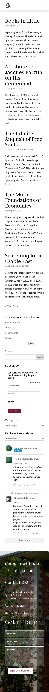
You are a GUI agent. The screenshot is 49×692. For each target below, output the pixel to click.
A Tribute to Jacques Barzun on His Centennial (23, 75)
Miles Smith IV (20, 498)
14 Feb (15, 502)
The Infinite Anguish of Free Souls (23, 139)
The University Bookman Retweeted (26, 493)
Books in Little (22, 20)
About (8, 327)
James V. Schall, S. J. (15, 149)
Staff (9, 25)
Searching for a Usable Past (23, 258)
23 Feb (27, 463)
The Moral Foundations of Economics (23, 200)
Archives (9, 338)
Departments (11, 332)
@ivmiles (33, 498)
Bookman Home (13, 322)
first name (12, 394)
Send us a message (20, 670)
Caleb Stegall (12, 266)
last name (12, 402)
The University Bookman (26, 458)
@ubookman (17, 463)
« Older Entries (12, 306)
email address (14, 385)
